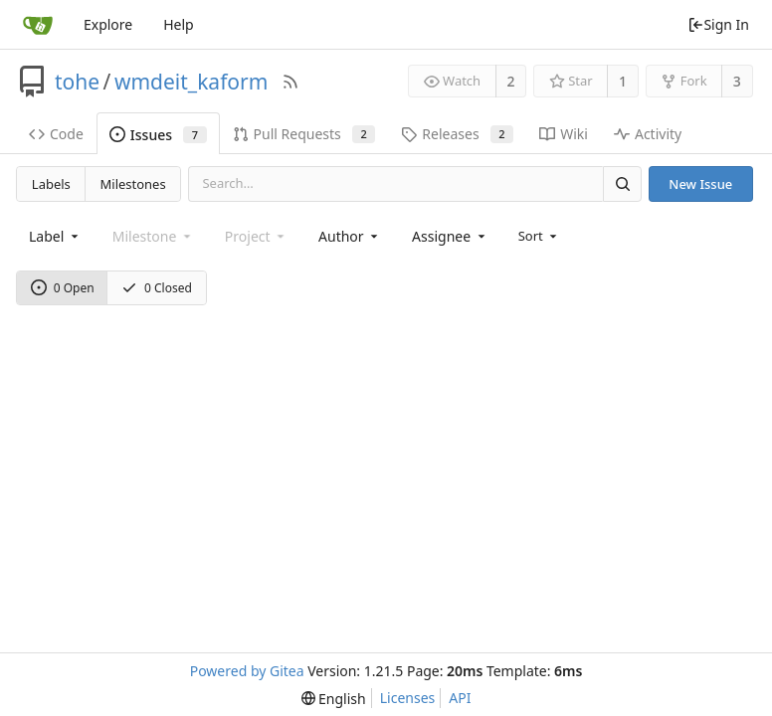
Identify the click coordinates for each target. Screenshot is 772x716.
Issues (158, 134)
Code (56, 133)
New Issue (700, 184)
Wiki (563, 133)
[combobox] (55, 236)
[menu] (539, 236)
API (460, 697)
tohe (77, 81)
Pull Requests (304, 133)
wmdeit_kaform (191, 81)
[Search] (622, 183)
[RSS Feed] (290, 81)
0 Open (63, 287)
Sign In (718, 24)
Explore (108, 24)
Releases (457, 133)
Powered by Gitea (247, 670)
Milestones (133, 184)
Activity (647, 133)
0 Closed (156, 287)
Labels (51, 184)
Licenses (408, 697)
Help (178, 24)
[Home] (38, 25)
